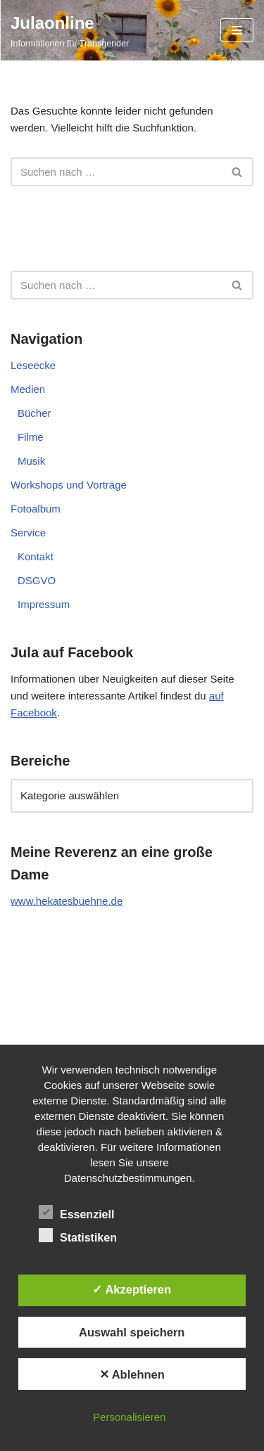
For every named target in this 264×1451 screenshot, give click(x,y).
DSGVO (37, 580)
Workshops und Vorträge (69, 485)
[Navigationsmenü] (236, 30)
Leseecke (33, 365)
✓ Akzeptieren (131, 1289)
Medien (28, 389)
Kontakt (36, 556)
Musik (31, 461)
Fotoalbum (36, 509)
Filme (31, 437)
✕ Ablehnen (132, 1374)
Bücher (34, 413)
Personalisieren (129, 1417)
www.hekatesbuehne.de (66, 901)
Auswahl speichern (131, 1332)
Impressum (44, 604)
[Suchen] (116, 171)
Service (28, 533)
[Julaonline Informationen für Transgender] (70, 30)
